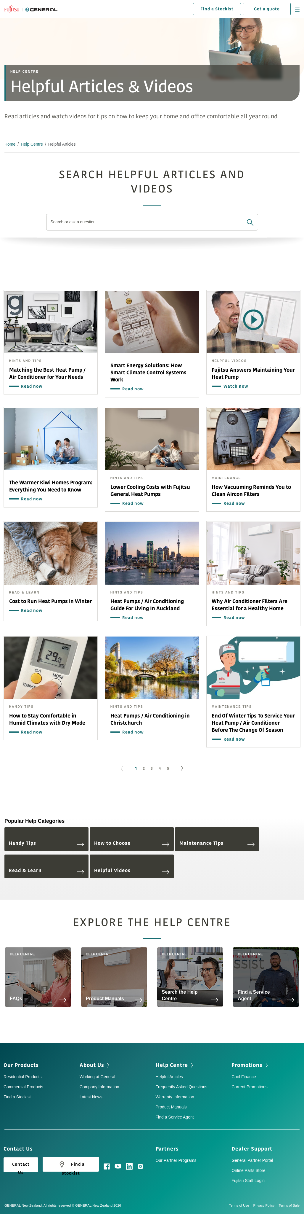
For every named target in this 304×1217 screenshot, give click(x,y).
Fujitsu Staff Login (248, 1180)
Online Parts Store (248, 1170)
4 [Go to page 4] (160, 768)
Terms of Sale (289, 1205)
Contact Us (21, 1167)
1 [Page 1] (136, 768)
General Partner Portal (252, 1160)
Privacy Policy (266, 1205)
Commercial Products (23, 1086)
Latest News (91, 1096)
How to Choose (131, 843)
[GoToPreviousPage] (122, 768)
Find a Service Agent (175, 1117)
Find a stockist (71, 1166)
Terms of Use (241, 1205)
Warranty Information (175, 1096)
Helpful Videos (131, 870)
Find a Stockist (217, 9)
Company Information (99, 1086)
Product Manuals (171, 1107)
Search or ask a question (73, 222)
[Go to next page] (182, 768)
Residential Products (22, 1076)
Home (9, 144)
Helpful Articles (169, 1076)
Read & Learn (46, 870)
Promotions (247, 1065)
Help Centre (32, 144)
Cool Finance (243, 1076)
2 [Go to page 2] (144, 768)
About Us (92, 1065)
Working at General (97, 1076)
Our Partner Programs (176, 1160)
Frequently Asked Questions (182, 1086)
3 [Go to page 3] (152, 768)
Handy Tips (46, 843)
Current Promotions (249, 1086)
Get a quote (267, 9)
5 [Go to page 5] (168, 768)
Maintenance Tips (217, 843)
